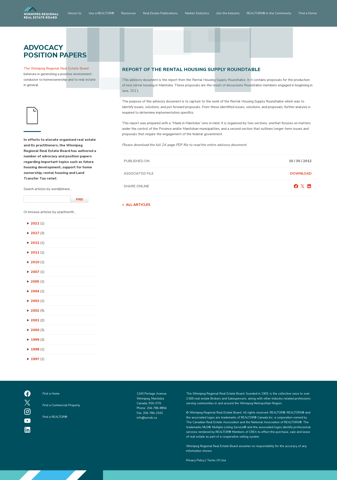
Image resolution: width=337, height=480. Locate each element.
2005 (37, 281)
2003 (37, 301)
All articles (138, 204)
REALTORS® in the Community (271, 14)
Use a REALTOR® (101, 14)
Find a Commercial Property (61, 405)
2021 (37, 223)
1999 (37, 339)
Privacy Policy (195, 460)
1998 (37, 349)
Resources (129, 14)
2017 (37, 233)
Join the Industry (230, 14)
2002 (37, 310)
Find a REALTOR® (55, 417)
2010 (37, 262)
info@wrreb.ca (147, 418)
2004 (37, 291)
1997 (37, 359)
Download (301, 173)
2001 (37, 320)
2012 (37, 242)
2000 (37, 330)
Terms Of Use (216, 460)
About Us (73, 14)
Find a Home (308, 14)
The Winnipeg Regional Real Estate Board (56, 68)
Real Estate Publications (161, 14)
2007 (37, 271)
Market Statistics (198, 14)
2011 (37, 252)
